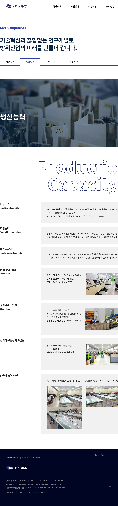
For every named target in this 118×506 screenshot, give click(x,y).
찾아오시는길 (35, 457)
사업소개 (25, 457)
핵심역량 (92, 6)
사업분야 (75, 6)
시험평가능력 (52, 61)
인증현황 (74, 61)
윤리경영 (110, 6)
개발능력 (10, 61)
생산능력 (30, 62)
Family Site (100, 455)
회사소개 (57, 6)
